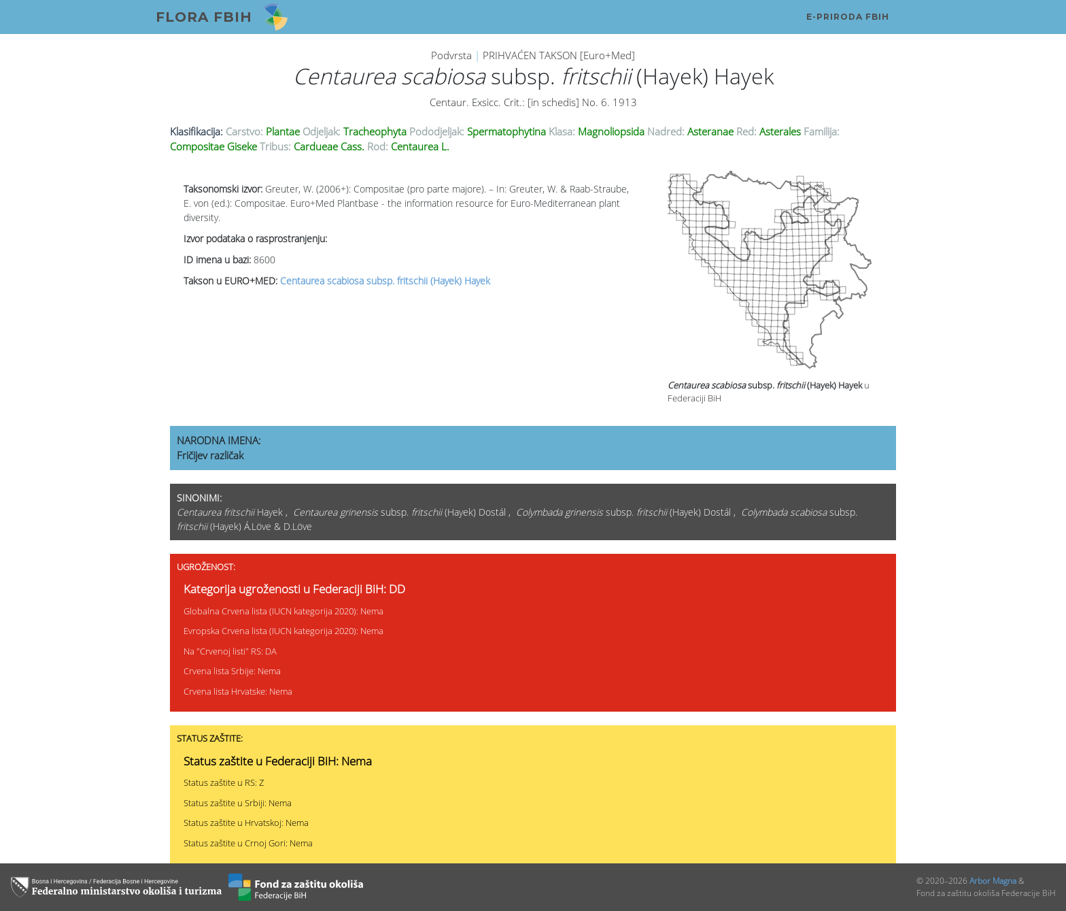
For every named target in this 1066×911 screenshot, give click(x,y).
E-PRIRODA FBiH (847, 17)
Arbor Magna (992, 881)
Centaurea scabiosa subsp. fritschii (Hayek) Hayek (385, 280)
